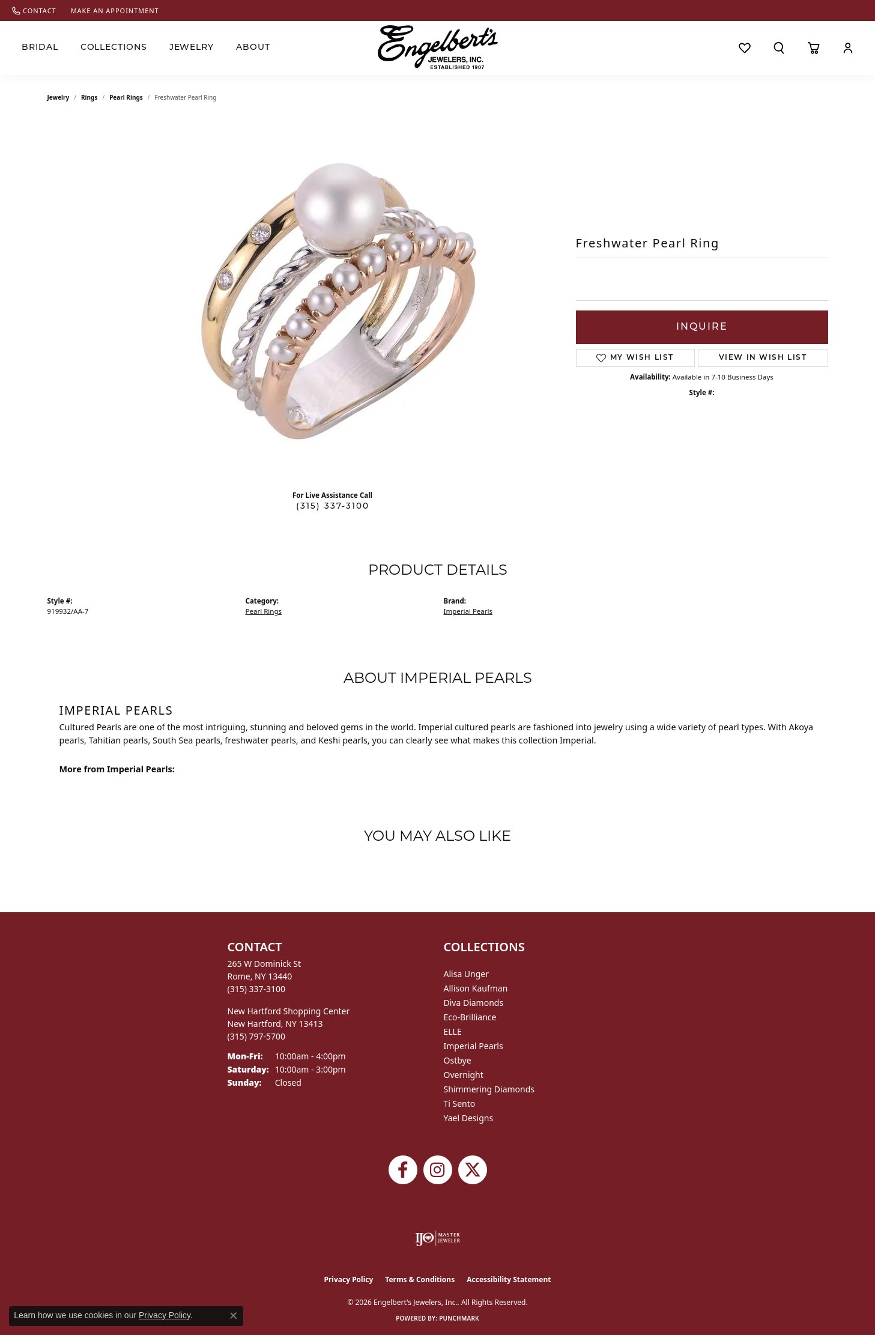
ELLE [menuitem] (453, 1031)
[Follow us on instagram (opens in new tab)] (437, 1169)
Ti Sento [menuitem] (460, 1103)
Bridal (40, 47)
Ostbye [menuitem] (457, 1060)
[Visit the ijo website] (437, 1238)
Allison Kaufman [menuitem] (476, 988)
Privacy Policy (349, 1279)
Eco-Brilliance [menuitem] (470, 1017)
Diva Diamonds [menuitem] (474, 1002)
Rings (89, 97)
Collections (114, 47)
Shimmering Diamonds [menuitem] (489, 1089)
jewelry (58, 97)
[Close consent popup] (233, 1315)
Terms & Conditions (420, 1279)
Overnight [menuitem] (463, 1074)
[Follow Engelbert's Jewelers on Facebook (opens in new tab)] (403, 1169)
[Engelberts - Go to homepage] (438, 47)
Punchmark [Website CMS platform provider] (459, 1318)
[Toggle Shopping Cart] (813, 48)
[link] (34, 10)
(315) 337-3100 (332, 506)
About (253, 47)
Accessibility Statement (509, 1279)
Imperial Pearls (468, 611)
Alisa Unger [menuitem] (466, 973)
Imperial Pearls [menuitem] (473, 1046)
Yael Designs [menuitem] (469, 1118)
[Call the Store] (257, 988)
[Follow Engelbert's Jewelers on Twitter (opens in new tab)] (472, 1169)
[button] (779, 48)
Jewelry (191, 47)
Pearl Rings (126, 97)
